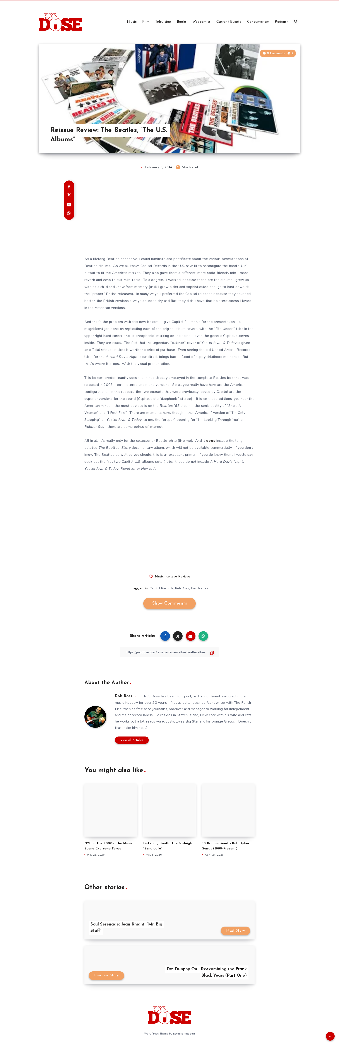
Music (132, 22)
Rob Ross (182, 588)
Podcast (281, 22)
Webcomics (201, 22)
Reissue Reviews (178, 576)
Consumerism (258, 22)
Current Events (228, 22)
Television (163, 22)
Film (145, 22)
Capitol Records (161, 588)
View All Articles (131, 740)
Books (182, 22)
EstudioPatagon (184, 1033)
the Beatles (199, 588)
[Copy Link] (169, 652)
